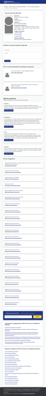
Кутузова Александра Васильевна (13, 258)
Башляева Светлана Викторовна (12, 218)
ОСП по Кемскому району (10, 353)
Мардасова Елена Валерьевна (12, 179)
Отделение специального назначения (13, 368)
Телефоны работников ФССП (12, 313)
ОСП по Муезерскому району (11, 378)
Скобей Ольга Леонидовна (11, 205)
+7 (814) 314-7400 (18, 32)
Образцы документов (9, 98)
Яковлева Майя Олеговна (11, 304)
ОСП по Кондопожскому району (12, 369)
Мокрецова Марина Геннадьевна (12, 277)
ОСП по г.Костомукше (9, 357)
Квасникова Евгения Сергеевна (12, 192)
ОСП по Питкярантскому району (12, 380)
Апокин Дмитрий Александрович (12, 212)
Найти (37, 316)
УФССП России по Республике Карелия (17, 6)
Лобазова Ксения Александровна (12, 271)
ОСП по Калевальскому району (11, 355)
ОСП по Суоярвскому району (11, 383)
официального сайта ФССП (29, 393)
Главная (6, 6)
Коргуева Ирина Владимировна (12, 198)
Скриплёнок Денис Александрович (13, 291)
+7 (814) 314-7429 (18, 20)
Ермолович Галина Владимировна (13, 244)
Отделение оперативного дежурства (13, 327)
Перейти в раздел (9, 110)
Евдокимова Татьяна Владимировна (13, 238)
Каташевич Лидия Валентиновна (12, 251)
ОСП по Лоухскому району (10, 362)
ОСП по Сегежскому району (33, 6)
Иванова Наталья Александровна (19, 87)
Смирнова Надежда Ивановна (12, 297)
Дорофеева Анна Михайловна (12, 231)
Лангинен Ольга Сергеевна (11, 264)
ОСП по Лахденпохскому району (12, 358)
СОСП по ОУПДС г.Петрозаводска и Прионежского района (17, 340)
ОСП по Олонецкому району (11, 376)
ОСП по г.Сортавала (9, 371)
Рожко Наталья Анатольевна (11, 284)
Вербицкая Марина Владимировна (13, 225)
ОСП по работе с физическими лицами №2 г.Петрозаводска (18, 366)
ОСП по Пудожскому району (11, 364)
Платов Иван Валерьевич (17, 72)
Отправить (7, 61)
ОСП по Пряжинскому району (11, 382)
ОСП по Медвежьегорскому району (12, 360)
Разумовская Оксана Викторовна (12, 185)
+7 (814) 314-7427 (18, 34)
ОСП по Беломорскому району (11, 351)
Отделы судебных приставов (27, 313)
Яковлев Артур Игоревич (10, 165)
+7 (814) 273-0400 (18, 36)
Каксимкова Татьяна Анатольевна (13, 172)
